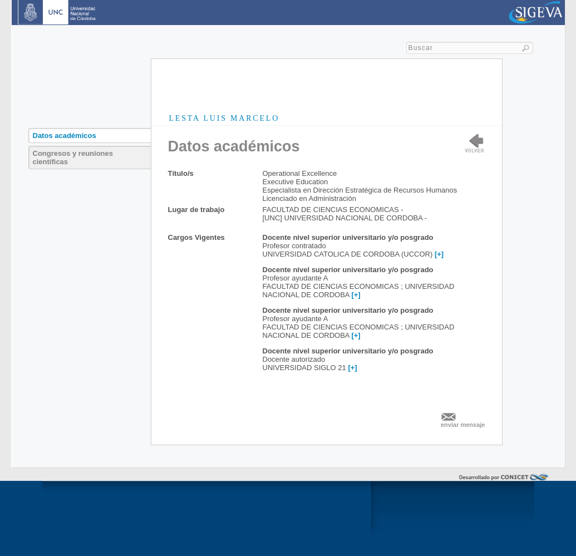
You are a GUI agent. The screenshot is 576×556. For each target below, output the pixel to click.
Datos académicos (64, 135)
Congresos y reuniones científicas (73, 157)
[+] (439, 254)
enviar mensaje (463, 424)
